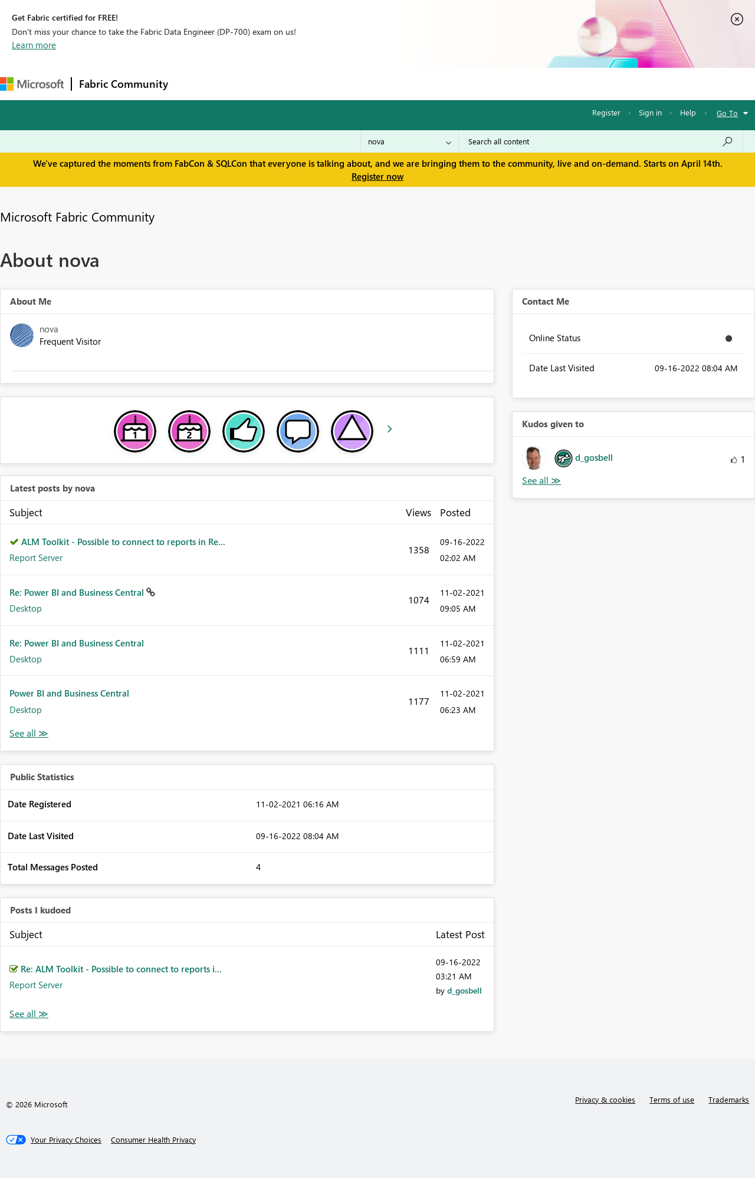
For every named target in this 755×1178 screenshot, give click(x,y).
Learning (446, 83)
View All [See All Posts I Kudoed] (28, 1014)
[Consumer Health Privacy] (153, 1139)
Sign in (650, 112)
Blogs (400, 83)
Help (688, 112)
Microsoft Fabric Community (77, 216)
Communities (348, 83)
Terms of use (671, 1099)
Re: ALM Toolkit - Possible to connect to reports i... (121, 969)
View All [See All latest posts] (28, 733)
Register (606, 112)
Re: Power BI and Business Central (77, 592)
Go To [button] (727, 113)
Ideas (295, 83)
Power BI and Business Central (69, 693)
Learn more (34, 45)
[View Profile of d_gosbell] (464, 990)
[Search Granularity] (409, 141)
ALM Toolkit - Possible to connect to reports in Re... (123, 541)
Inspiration (247, 83)
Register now (377, 176)
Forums (195, 83)
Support (496, 83)
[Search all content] (600, 141)
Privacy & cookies (605, 1099)
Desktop (25, 608)
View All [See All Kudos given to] (541, 480)
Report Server (36, 557)
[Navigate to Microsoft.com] (32, 84)
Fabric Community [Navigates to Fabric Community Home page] (123, 84)
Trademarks (728, 1099)
